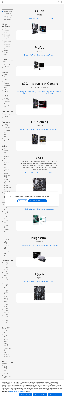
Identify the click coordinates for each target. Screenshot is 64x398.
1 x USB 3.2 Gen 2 (6, 285)
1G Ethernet (6, 150)
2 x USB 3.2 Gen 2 (6, 292)
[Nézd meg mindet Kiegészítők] (47, 245)
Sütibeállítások (25, 395)
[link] (32, 2)
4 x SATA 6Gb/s (6, 241)
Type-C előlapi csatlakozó (7, 299)
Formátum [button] (7, 111)
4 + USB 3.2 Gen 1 (6, 279)
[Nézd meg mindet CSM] (44, 173)
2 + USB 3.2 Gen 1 (6, 273)
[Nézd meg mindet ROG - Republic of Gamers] (49, 92)
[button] (2, 2)
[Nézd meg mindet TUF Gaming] (47, 129)
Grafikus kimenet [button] (7, 362)
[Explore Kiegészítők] (28, 245)
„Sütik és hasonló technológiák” (16, 391)
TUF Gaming (6, 91)
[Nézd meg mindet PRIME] (45, 19)
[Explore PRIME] (29, 19)
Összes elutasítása (40, 395)
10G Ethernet (6, 169)
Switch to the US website (37, 201)
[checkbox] (6, 84)
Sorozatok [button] (7, 72)
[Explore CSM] (30, 173)
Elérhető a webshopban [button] (7, 25)
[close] (56, 193)
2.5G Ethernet (6, 156)
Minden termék (6, 52)
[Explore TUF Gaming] (27, 129)
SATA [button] (7, 236)
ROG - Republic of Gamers (7, 84)
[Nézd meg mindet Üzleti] (45, 209)
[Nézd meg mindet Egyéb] (45, 282)
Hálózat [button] (7, 146)
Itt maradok (22, 201)
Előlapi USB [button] (7, 260)
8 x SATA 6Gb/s (6, 253)
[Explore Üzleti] (30, 209)
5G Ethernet (6, 162)
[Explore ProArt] (29, 55)
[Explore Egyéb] (29, 282)
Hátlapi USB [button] (7, 328)
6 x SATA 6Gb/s (6, 247)
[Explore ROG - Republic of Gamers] (26, 92)
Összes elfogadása (55, 395)
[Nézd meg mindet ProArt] (45, 55)
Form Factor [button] (7, 122)
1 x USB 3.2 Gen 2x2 (6, 310)
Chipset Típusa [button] (7, 60)
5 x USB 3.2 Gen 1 (6, 316)
